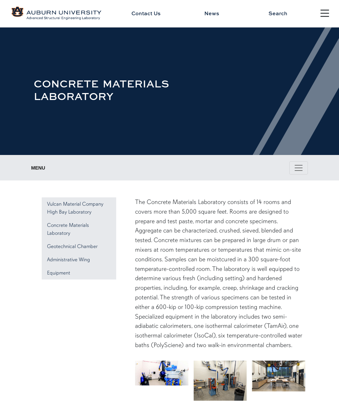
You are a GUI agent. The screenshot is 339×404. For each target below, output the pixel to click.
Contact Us (146, 13)
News (211, 13)
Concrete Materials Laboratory (68, 229)
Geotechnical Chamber (72, 246)
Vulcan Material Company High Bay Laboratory (75, 208)
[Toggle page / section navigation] (298, 168)
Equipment (58, 273)
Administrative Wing (68, 259)
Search (277, 13)
